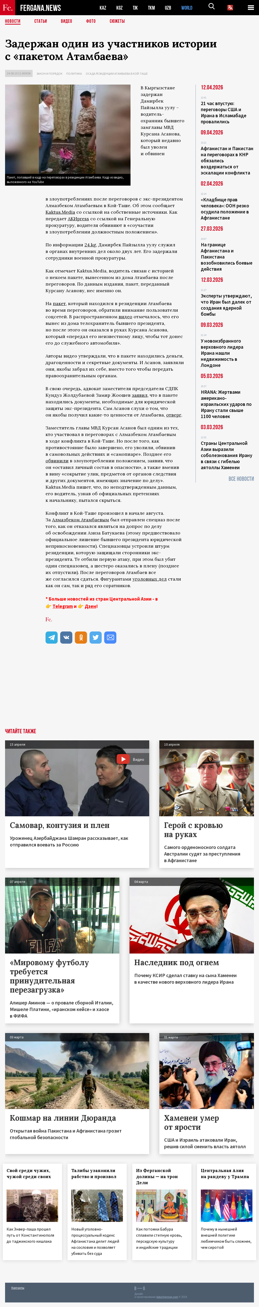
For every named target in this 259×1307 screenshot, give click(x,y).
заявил (139, 395)
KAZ (103, 8)
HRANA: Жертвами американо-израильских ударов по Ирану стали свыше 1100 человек (226, 404)
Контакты (17, 1292)
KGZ (119, 8)
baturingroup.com (167, 1301)
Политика (74, 73)
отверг (173, 415)
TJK (136, 8)
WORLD (189, 8)
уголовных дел (150, 579)
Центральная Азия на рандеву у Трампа (224, 1176)
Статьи (42, 21)
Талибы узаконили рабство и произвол (96, 1173)
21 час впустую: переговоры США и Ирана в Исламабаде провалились (223, 112)
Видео (68, 21)
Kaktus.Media (60, 212)
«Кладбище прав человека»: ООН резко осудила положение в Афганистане (225, 208)
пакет (59, 303)
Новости (13, 21)
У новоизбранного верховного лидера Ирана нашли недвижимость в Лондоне (222, 353)
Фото (93, 21)
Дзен (90, 606)
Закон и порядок (49, 73)
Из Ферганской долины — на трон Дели (159, 1176)
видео (125, 317)
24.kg (90, 245)
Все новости (241, 479)
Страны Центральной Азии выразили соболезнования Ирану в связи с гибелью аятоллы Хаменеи (226, 455)
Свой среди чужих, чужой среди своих (31, 1173)
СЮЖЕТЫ (120, 21)
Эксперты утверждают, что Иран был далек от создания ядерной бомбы (226, 305)
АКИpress (78, 219)
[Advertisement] (129, 690)
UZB (169, 8)
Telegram (63, 606)
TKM (152, 8)
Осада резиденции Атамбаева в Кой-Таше (117, 73)
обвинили (57, 461)
